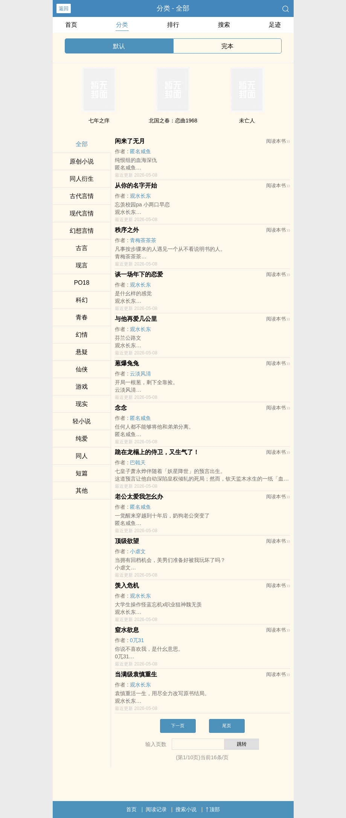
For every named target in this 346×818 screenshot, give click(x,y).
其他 (82, 490)
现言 (82, 265)
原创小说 (82, 161)
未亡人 (247, 121)
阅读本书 (278, 141)
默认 (119, 46)
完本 (227, 46)
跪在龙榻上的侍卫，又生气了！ (157, 452)
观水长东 (140, 196)
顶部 (213, 809)
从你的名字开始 (136, 185)
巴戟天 (138, 462)
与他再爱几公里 (136, 319)
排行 (173, 24)
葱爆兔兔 (127, 363)
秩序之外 (127, 230)
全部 (82, 144)
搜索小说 (186, 809)
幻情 (82, 334)
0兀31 (137, 640)
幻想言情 (82, 230)
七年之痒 (99, 121)
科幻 (82, 300)
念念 (121, 407)
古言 (82, 248)
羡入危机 (127, 585)
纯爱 (82, 438)
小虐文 (138, 551)
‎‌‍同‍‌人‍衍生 (82, 179)
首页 (71, 24)
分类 (122, 24)
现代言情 (82, 213)
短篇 (82, 473)
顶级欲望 (127, 541)
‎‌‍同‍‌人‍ (82, 456)
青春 (82, 317)
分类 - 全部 (173, 8)
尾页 (226, 725)
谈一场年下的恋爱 (139, 274)
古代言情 (82, 196)
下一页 (177, 725)
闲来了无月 (130, 141)
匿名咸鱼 (140, 151)
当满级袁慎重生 (136, 674)
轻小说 (82, 421)
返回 (64, 8)
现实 (82, 404)
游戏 (82, 386)
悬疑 (82, 352)
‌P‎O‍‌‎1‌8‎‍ (81, 282)
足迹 (275, 24)
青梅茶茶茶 (143, 240)
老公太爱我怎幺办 (139, 496)
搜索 (224, 24)
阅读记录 (156, 809)
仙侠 (82, 369)
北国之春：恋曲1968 (173, 121)
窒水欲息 (127, 630)
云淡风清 (140, 374)
